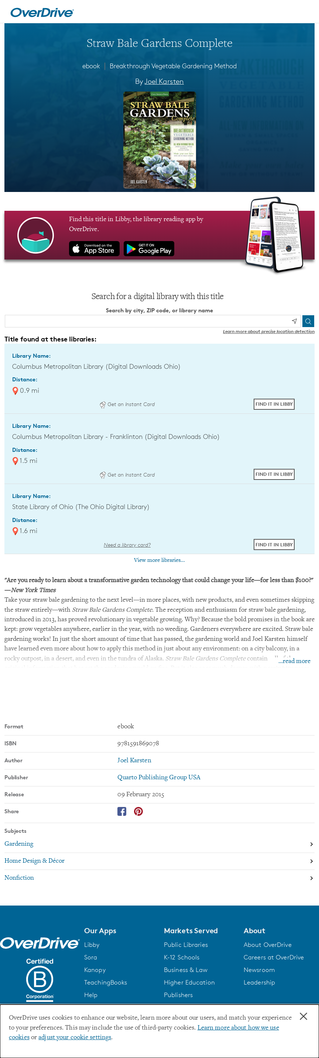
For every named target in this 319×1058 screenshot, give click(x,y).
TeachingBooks (105, 982)
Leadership (259, 982)
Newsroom (259, 969)
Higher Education (189, 982)
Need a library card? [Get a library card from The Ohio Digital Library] (127, 545)
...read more (294, 661)
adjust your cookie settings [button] (74, 1037)
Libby (92, 944)
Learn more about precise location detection (269, 331)
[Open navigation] (304, 12)
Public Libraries (186, 944)
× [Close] (303, 1016)
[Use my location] (294, 321)
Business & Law (186, 969)
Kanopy (95, 969)
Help (90, 995)
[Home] (42, 11)
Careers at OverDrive (274, 957)
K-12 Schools (181, 957)
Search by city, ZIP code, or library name (159, 310)
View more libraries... (159, 560)
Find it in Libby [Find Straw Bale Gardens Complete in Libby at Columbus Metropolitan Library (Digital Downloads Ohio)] (274, 404)
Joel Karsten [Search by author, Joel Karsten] (164, 81)
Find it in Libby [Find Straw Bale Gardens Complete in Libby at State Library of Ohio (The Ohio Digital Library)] (274, 544)
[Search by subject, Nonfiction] (159, 878)
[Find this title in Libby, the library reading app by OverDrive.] (159, 235)
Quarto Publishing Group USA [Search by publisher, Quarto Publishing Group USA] (158, 777)
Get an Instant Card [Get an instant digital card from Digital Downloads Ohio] (127, 404)
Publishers (178, 995)
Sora (90, 957)
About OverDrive (268, 944)
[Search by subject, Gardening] (159, 844)
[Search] (308, 321)
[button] (119, 930)
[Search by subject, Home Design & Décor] (159, 861)
